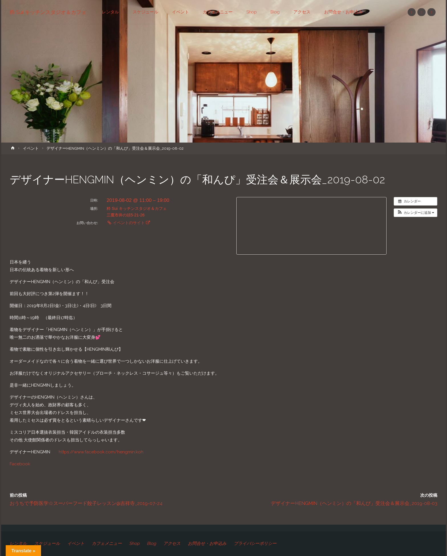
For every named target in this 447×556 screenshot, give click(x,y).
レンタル (18, 543)
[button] (415, 213)
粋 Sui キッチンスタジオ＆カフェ (48, 12)
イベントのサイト (128, 222)
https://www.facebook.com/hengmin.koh (101, 451)
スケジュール (47, 543)
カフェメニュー (107, 543)
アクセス (171, 543)
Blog (151, 543)
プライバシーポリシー (255, 543)
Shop (134, 543)
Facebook (20, 463)
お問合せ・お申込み (207, 543)
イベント (31, 148)
